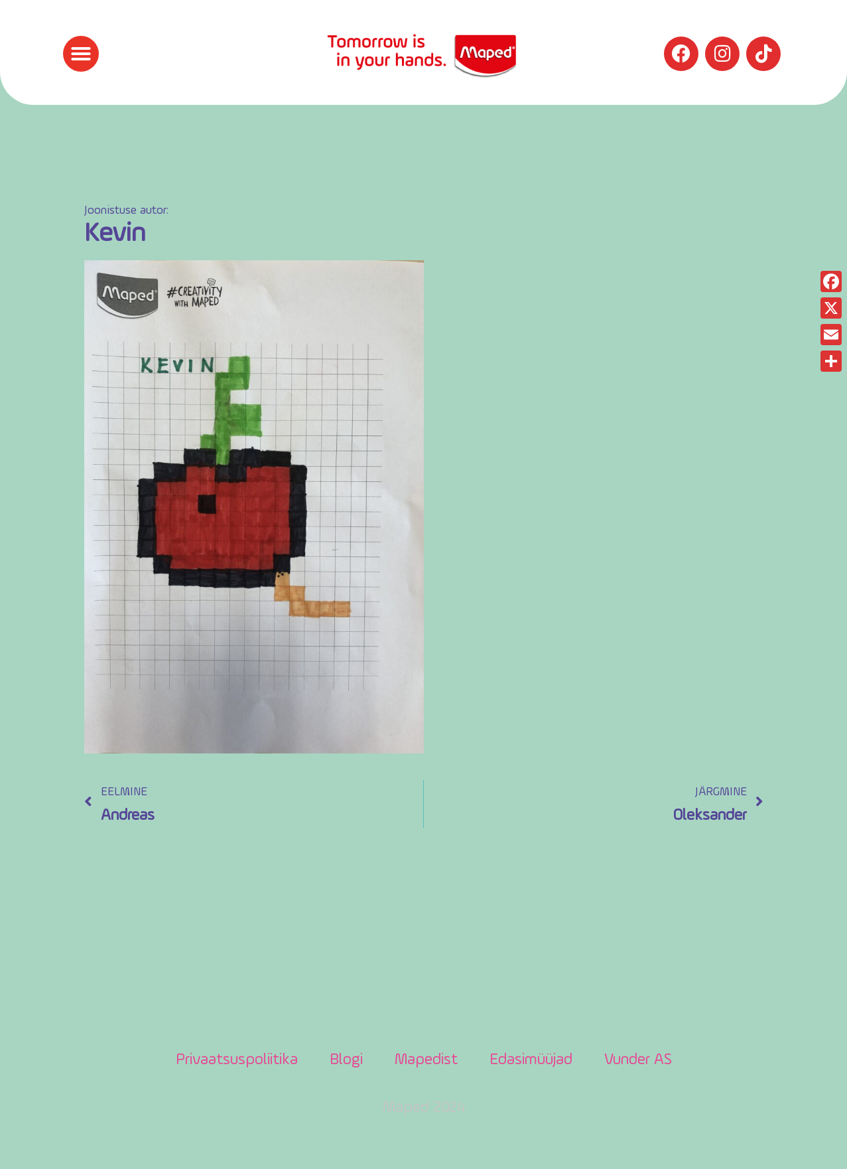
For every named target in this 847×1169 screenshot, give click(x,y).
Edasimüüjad (530, 1060)
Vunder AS (638, 1060)
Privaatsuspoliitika (237, 1060)
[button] (81, 54)
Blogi (346, 1060)
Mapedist (426, 1060)
